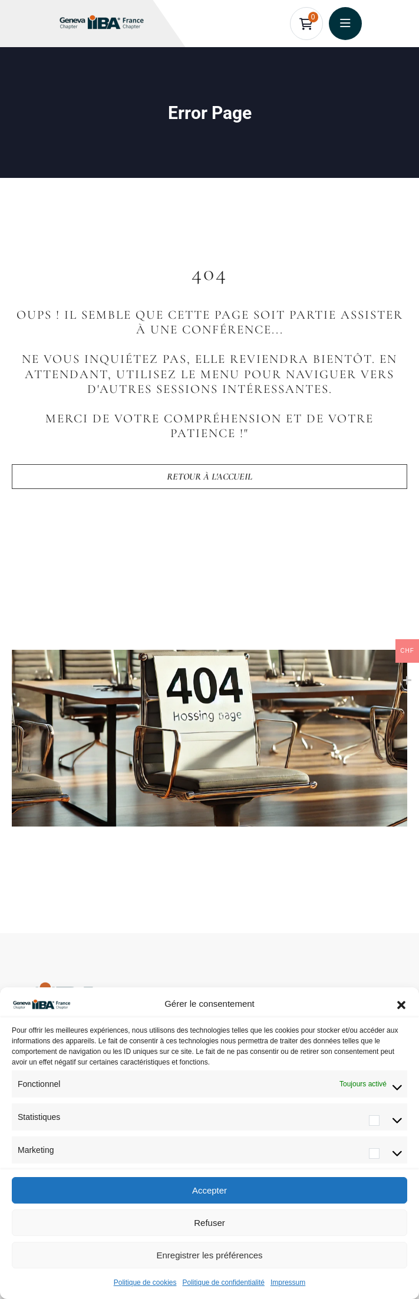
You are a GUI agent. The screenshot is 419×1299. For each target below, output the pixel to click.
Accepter (209, 1190)
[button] (401, 1004)
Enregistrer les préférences (209, 1255)
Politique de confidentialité (223, 1282)
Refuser (209, 1223)
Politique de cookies (145, 1282)
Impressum (287, 1282)
